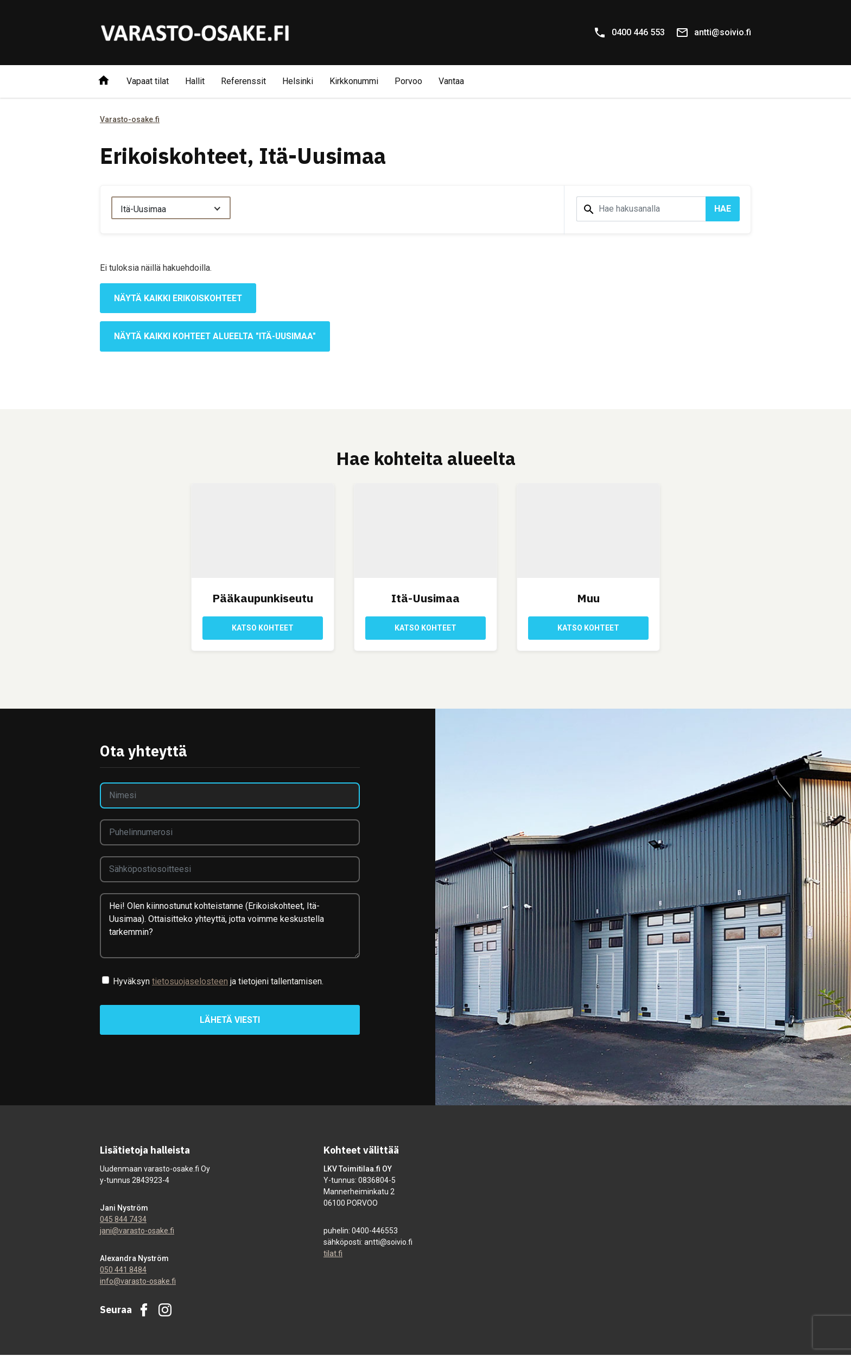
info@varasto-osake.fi (138, 1282)
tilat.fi (332, 1254)
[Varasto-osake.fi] (195, 32)
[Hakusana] (641, 208)
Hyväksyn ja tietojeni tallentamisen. (218, 982)
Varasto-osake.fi (130, 119)
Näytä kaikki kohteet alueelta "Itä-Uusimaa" (217, 337)
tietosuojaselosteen (190, 982)
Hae (722, 208)
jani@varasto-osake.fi (137, 1231)
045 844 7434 (123, 1220)
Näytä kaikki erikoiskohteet (179, 298)
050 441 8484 (123, 1270)
